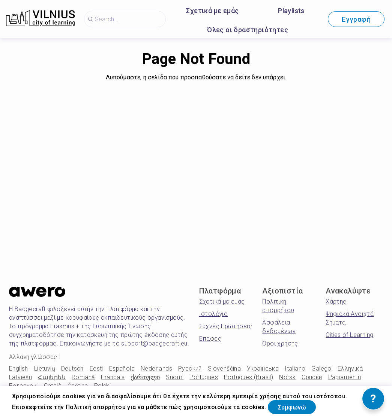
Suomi (174, 377)
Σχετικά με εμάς (212, 11)
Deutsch (72, 368)
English (18, 368)
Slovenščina (224, 368)
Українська (263, 368)
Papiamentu (344, 377)
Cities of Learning (349, 334)
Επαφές (210, 338)
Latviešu (20, 377)
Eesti (96, 368)
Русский (190, 368)
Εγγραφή (356, 19)
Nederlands (156, 368)
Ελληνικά (350, 368)
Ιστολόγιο (213, 313)
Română (83, 377)
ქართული (145, 377)
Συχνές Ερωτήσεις (225, 326)
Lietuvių (44, 368)
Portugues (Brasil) (248, 377)
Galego (321, 368)
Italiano (295, 368)
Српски (312, 377)
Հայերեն (52, 377)
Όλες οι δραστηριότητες (247, 30)
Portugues (203, 377)
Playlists (291, 11)
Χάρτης (336, 301)
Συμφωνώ (297, 406)
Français (113, 377)
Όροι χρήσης (280, 343)
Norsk (287, 377)
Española (122, 368)
